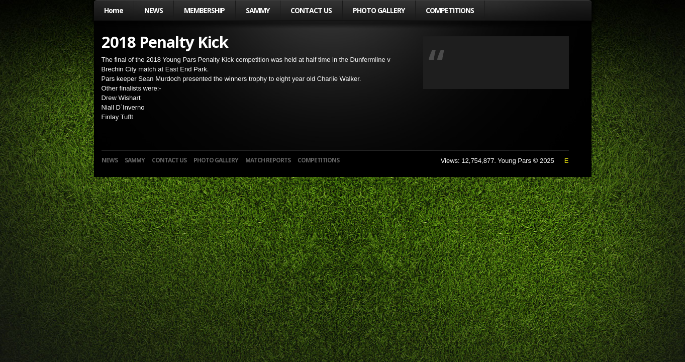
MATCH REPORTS (267, 160)
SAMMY (257, 10)
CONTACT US (311, 10)
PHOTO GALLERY (379, 10)
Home (113, 10)
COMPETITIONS (450, 10)
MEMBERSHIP (204, 10)
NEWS (153, 10)
